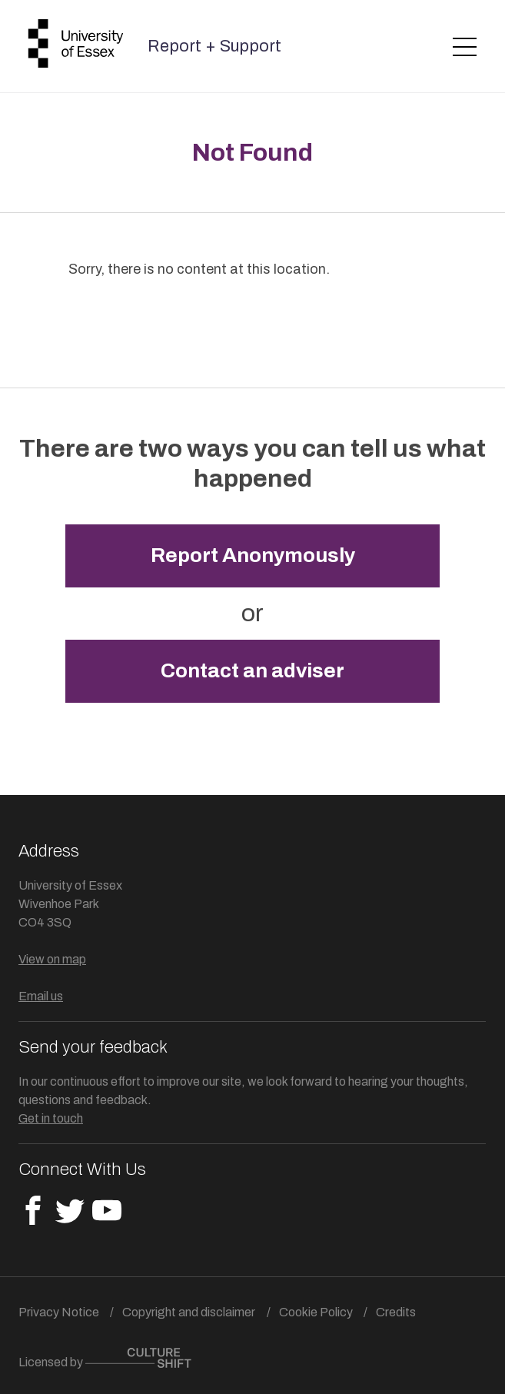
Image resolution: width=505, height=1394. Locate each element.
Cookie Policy (316, 1312)
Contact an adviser (252, 671)
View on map (52, 959)
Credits (396, 1312)
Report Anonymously (253, 555)
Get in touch (50, 1118)
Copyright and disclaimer (188, 1312)
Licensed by (104, 1358)
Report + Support (214, 46)
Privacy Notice (58, 1312)
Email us (40, 996)
